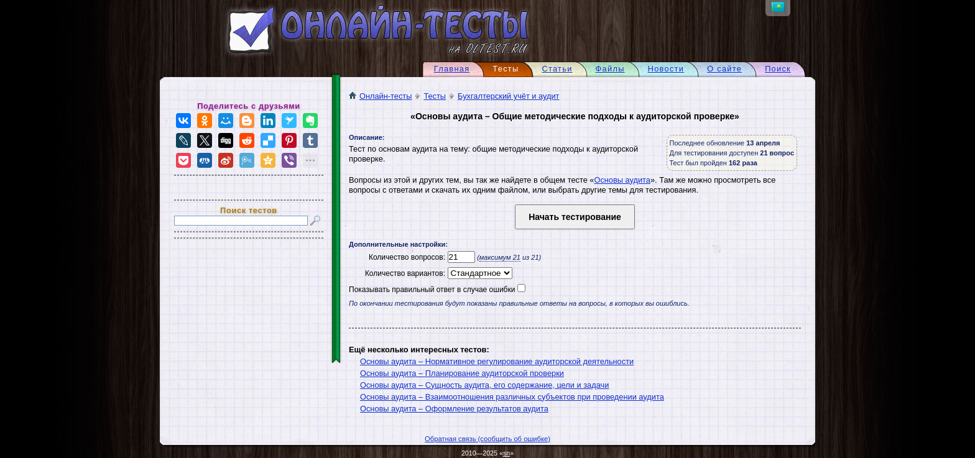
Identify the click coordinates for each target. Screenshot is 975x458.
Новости (666, 68)
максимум (499, 257)
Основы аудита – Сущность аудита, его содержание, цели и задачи (484, 385)
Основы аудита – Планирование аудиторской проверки (462, 373)
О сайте (724, 68)
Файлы (610, 68)
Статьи (557, 68)
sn (506, 453)
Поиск (778, 68)
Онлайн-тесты (380, 96)
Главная (452, 68)
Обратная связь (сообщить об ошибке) (487, 438)
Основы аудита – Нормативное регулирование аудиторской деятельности (497, 361)
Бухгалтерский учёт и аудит (508, 96)
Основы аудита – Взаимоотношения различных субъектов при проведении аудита (512, 396)
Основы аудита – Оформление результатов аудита (454, 408)
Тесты (434, 96)
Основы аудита (622, 180)
